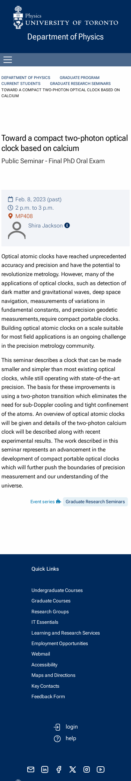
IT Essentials (44, 622)
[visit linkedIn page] (45, 769)
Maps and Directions (53, 675)
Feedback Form (48, 696)
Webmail (40, 654)
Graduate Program (80, 77)
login (72, 726)
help (71, 738)
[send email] (31, 769)
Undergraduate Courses (57, 590)
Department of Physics (25, 77)
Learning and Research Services (65, 633)
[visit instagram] (86, 769)
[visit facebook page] (58, 769)
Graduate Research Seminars (80, 83)
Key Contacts (45, 686)
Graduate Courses (51, 600)
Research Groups (50, 611)
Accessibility (44, 664)
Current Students (21, 83)
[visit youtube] (100, 769)
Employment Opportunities (59, 643)
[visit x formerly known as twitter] (72, 769)
